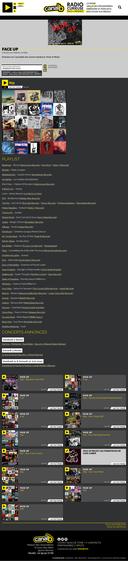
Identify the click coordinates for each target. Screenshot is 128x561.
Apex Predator (8, 269)
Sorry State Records (47, 217)
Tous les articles (116, 527)
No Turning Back (9, 236)
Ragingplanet (50, 246)
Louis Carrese (106, 558)
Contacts (94, 542)
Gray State (7, 288)
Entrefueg (6, 231)
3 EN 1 (20, 6)
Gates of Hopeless (10, 279)
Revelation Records (34, 222)
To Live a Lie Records (32, 246)
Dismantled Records (86, 203)
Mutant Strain (8, 217)
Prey (4, 260)
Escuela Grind (8, 317)
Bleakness (6, 165)
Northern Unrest (38, 274)
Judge (5, 222)
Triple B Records (42, 236)
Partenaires (66, 545)
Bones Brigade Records (55, 250)
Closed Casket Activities (33, 307)
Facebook (52, 65)
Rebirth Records (27, 298)
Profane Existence (66, 203)
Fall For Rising (8, 241)
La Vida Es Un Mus (32, 193)
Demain (5, 170)
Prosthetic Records (33, 322)
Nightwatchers (8, 175)
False (4, 250)
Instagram (53, 67)
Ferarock (83, 549)
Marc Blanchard (80, 558)
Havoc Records (48, 203)
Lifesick (5, 303)
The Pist (5, 203)
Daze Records (54, 274)
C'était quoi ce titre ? (71, 542)
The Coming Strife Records (45, 288)
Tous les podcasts (115, 524)
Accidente (7, 179)
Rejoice (5, 293)
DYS (4, 198)
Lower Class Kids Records (60, 293)
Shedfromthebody (10, 326)
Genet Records (66, 288)
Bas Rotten (7, 246)
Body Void (7, 322)
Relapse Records (37, 312)
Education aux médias (98, 11)
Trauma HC (7, 212)
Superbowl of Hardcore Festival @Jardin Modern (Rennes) (28, 366)
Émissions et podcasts (98, 9)
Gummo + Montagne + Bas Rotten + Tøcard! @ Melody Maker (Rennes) (34, 344)
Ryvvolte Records (31, 203)
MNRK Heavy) (36, 317)
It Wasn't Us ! (8, 189)
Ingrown (6, 307)
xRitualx (5, 227)
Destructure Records (30, 165)
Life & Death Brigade (51, 269)
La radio (91, 3)
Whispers (6, 284)
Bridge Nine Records (30, 198)
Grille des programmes (99, 6)
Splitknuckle (7, 274)
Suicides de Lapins (10, 255)
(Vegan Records (25, 227)
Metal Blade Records (33, 303)
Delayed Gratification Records (32, 293)
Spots (80, 545)
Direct (21, 3)
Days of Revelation (10, 265)
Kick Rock (46, 165)
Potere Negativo (9, 208)
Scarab (5, 298)
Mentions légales (119, 558)
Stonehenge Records (41, 175)
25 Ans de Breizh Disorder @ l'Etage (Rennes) (22, 355)
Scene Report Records (29, 260)
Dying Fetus (7, 312)
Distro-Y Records (60, 165)
